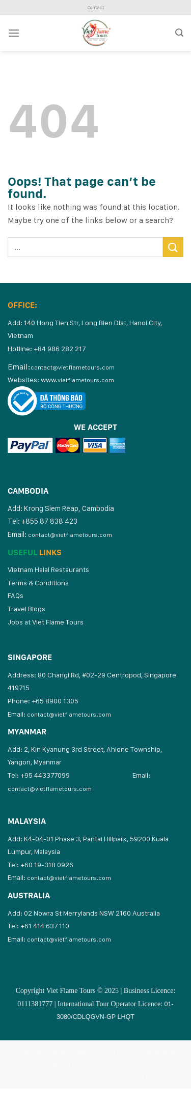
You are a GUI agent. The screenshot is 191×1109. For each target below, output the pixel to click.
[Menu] (14, 32)
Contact (95, 7)
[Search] (179, 33)
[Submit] (173, 247)
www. (77, 380)
